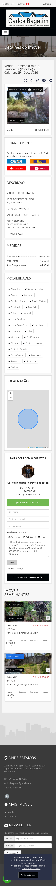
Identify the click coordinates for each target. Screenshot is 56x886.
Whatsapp (15, 537)
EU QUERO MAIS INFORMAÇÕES (28, 577)
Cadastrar (13, 853)
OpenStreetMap (39, 447)
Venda (11, 812)
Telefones (8, 3)
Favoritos (21, 3)
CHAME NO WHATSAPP (28, 502)
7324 (12, 562)
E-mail (43, 537)
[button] (10, 393)
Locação (12, 816)
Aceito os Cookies (28, 875)
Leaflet (30, 447)
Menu (47, 3)
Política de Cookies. (31, 868)
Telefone (29, 537)
